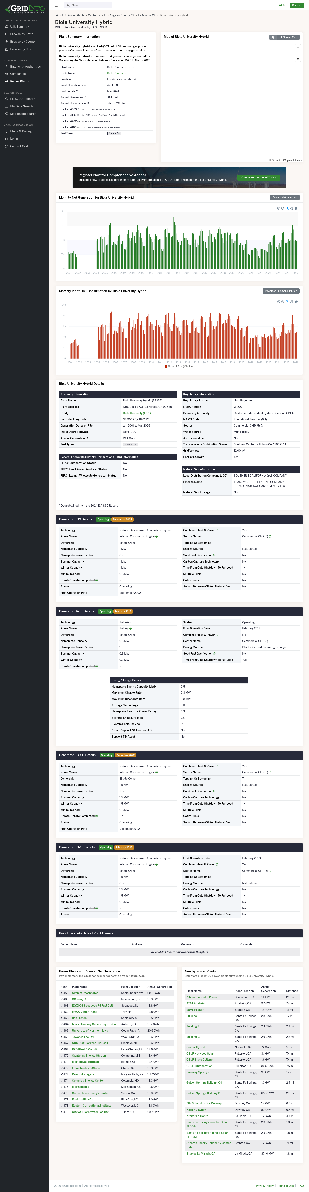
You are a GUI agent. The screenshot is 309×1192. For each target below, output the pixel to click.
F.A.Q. (300, 1185)
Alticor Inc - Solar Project (202, 997)
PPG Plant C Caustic (85, 1049)
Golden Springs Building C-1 (204, 1082)
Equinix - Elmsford (83, 1099)
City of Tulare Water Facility (90, 1112)
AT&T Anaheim (195, 1003)
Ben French (79, 1018)
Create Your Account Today (258, 177)
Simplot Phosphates (85, 993)
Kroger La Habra (197, 1116)
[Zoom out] (298, 53)
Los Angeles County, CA (119, 15)
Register (297, 5)
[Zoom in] (298, 47)
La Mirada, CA (147, 15)
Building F (192, 1026)
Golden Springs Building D (203, 1093)
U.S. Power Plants (73, 15)
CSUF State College (199, 1059)
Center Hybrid (195, 1047)
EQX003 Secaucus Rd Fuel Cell (92, 1005)
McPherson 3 (80, 1086)
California (94, 15)
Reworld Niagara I (84, 1074)
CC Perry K (79, 999)
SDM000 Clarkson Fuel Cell (90, 1043)
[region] (24, 602)
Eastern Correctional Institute (91, 1105)
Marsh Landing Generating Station (94, 1024)
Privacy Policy (265, 1185)
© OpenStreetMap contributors (285, 160)
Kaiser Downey (196, 1109)
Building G (193, 1036)
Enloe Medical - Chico (86, 1068)
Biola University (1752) (137, 413)
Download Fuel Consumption (281, 290)
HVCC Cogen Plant (84, 1011)
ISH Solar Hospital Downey (204, 1103)
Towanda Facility (83, 1036)
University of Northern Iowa (90, 1030)
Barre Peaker (195, 1009)
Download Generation (285, 197)
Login (281, 5)
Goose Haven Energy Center (90, 1093)
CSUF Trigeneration (199, 1066)
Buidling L (192, 1015)
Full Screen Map (283, 37)
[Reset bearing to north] (298, 59)
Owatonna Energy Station (89, 1055)
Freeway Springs (197, 1072)
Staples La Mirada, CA (200, 1153)
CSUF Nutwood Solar (200, 1053)
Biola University (116, 73)
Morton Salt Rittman (85, 1061)
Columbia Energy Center (88, 1080)
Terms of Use (285, 1185)
